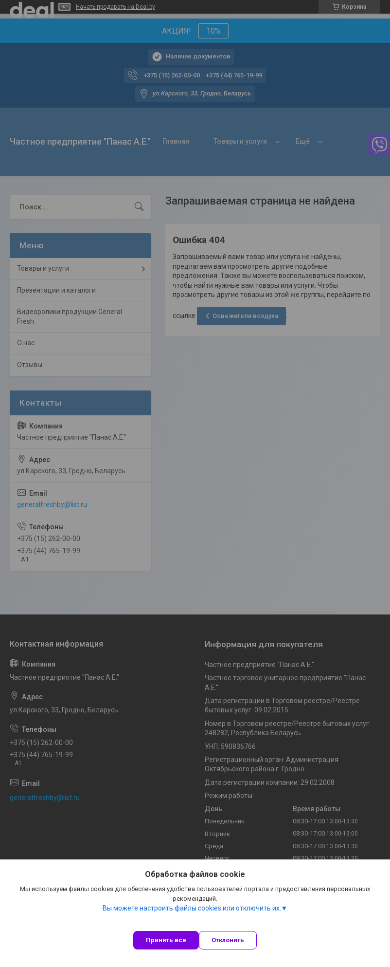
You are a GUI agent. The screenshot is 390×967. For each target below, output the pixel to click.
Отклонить (228, 940)
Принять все (166, 940)
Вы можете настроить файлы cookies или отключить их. (192, 908)
